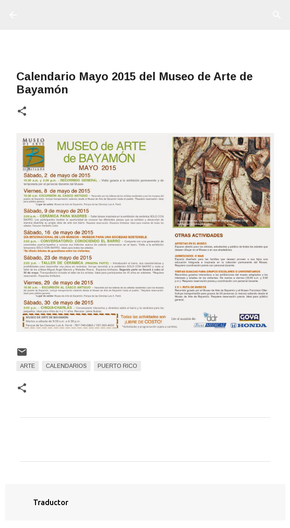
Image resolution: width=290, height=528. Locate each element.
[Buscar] (277, 15)
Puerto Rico (117, 366)
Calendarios (66, 366)
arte (27, 366)
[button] (22, 112)
